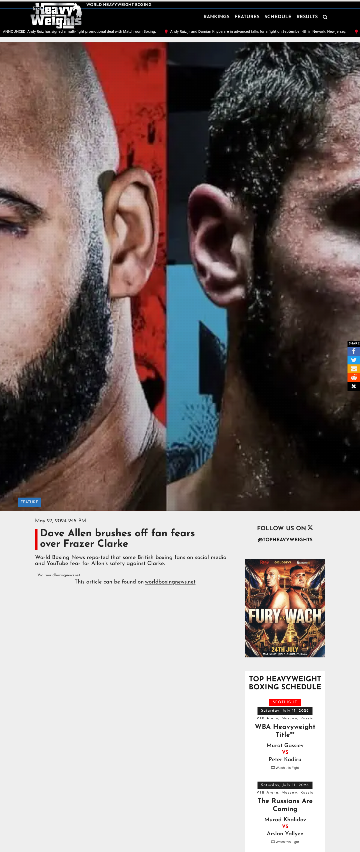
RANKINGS (217, 17)
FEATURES (247, 17)
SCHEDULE (278, 17)
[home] (56, 16)
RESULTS (307, 17)
